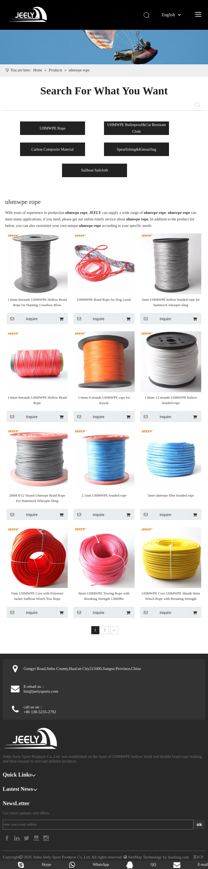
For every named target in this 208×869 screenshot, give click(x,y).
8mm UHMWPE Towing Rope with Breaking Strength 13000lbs (104, 596)
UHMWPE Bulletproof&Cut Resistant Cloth (136, 128)
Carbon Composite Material (52, 149)
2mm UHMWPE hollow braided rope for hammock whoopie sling (171, 302)
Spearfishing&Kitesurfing (136, 149)
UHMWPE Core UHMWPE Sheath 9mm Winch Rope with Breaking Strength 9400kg (171, 596)
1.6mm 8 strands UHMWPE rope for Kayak (104, 400)
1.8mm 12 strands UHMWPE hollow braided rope (171, 400)
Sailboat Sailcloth (94, 170)
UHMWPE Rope (52, 128)
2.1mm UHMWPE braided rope (104, 495)
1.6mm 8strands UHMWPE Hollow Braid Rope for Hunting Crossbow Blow (37, 302)
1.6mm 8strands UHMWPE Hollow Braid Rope (37, 400)
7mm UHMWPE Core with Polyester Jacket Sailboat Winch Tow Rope (37, 596)
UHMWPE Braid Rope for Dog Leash (104, 300)
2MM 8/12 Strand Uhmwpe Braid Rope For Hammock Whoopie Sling (37, 498)
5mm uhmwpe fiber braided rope (171, 495)
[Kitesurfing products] (104, 47)
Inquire (22, 318)
